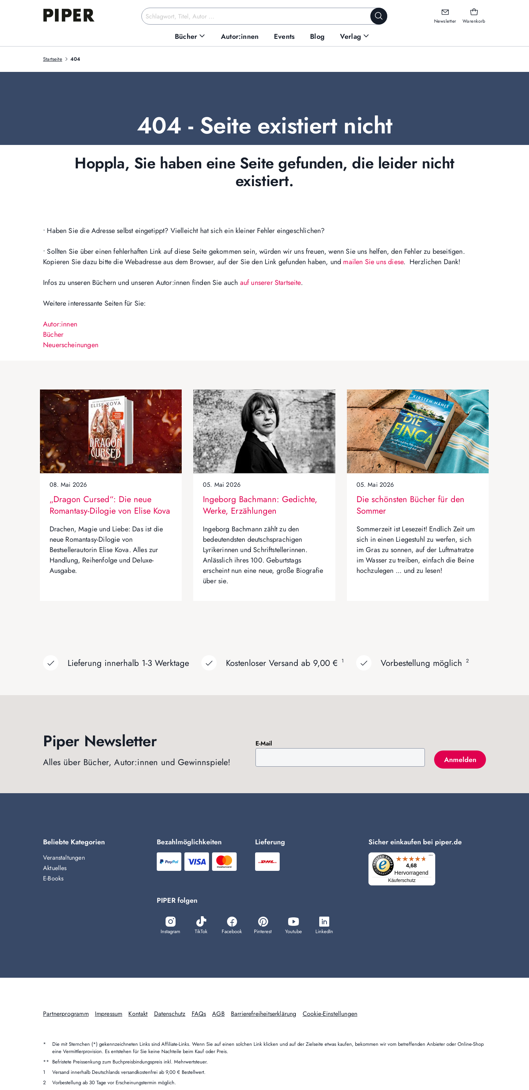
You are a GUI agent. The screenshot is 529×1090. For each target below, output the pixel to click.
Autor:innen (60, 324)
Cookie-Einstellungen (330, 1014)
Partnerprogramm (66, 1014)
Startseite (52, 59)
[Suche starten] (378, 16)
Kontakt (138, 1014)
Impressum (109, 1014)
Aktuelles (55, 868)
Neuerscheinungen (70, 345)
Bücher (53, 334)
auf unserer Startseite (270, 283)
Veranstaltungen (64, 857)
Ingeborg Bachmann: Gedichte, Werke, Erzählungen (260, 505)
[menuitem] (190, 37)
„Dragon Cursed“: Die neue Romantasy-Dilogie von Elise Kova (110, 505)
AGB (218, 1014)
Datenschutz (170, 1014)
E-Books (53, 878)
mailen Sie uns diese (373, 262)
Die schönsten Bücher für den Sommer (410, 505)
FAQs (199, 1014)
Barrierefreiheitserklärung (264, 1014)
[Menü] (433, 857)
